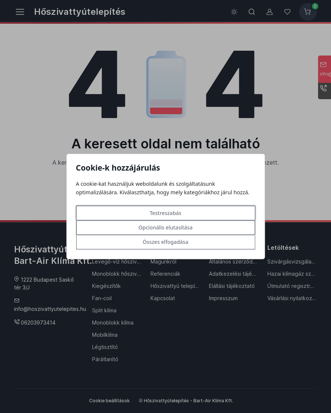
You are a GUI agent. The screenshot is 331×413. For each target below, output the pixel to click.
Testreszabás (166, 213)
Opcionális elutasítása (165, 227)
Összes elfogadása (165, 242)
